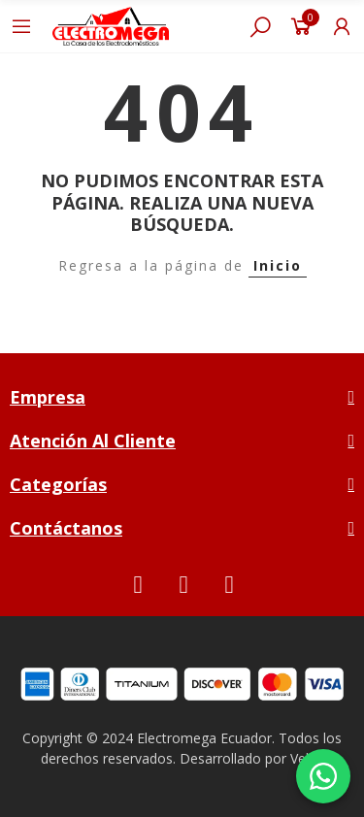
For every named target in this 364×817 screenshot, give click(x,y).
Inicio (277, 265)
